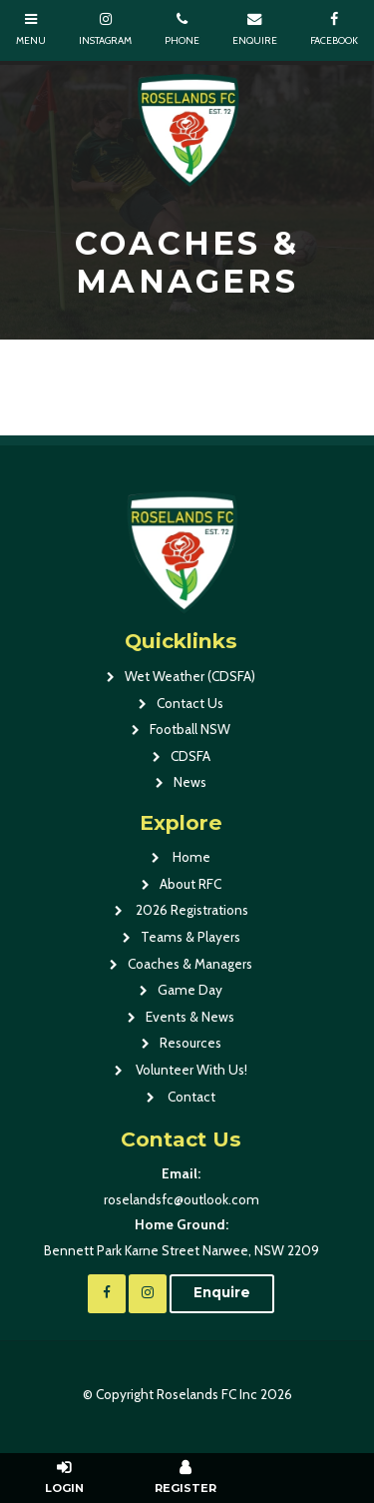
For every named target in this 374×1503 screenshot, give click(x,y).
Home (190, 857)
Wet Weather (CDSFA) (190, 676)
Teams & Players (190, 937)
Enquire (221, 1292)
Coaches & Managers (190, 964)
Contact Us (190, 703)
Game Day (190, 990)
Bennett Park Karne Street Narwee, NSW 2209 (181, 1235)
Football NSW (190, 729)
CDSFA (190, 756)
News (190, 782)
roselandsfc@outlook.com (181, 1184)
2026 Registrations (190, 910)
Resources (190, 1043)
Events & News (190, 1017)
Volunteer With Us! (190, 1070)
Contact (190, 1097)
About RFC (190, 884)
